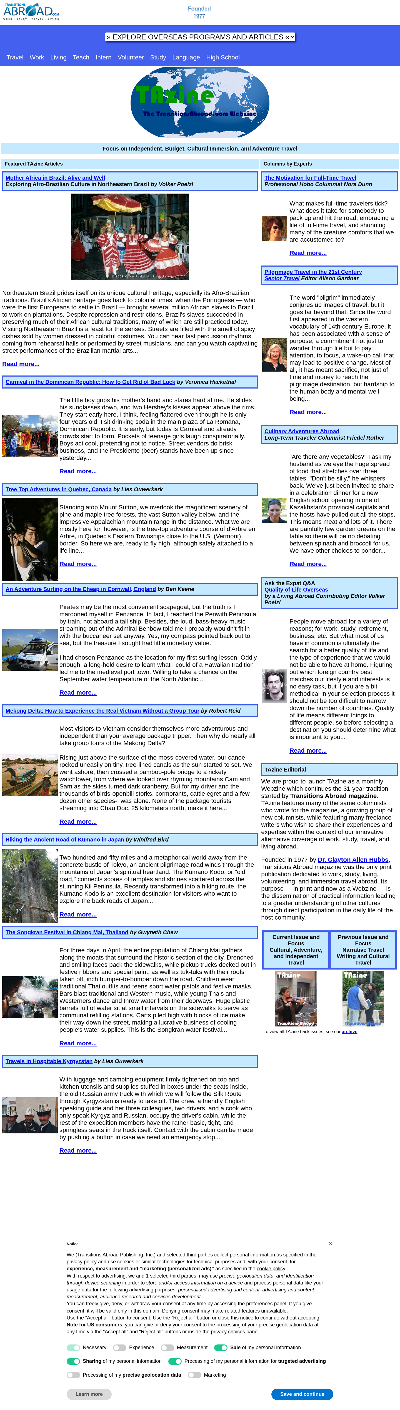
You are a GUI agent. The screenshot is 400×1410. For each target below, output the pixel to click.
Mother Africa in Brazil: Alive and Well (55, 178)
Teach (81, 57)
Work (37, 57)
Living (58, 57)
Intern (103, 57)
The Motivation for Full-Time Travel (310, 178)
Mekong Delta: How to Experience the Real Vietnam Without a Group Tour (102, 711)
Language (186, 57)
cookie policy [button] (271, 1268)
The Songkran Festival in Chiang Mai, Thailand (67, 932)
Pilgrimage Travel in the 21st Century (313, 272)
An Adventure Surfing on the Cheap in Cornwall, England (81, 589)
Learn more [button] (89, 1394)
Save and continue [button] (302, 1394)
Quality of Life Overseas (296, 590)
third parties (183, 1276)
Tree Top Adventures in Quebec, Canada (59, 489)
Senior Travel (281, 278)
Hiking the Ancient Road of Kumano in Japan (65, 840)
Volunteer (131, 57)
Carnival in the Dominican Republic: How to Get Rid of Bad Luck (90, 382)
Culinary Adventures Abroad (301, 431)
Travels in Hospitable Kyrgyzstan (49, 1061)
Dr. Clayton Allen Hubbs (353, 859)
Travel (14, 57)
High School (223, 57)
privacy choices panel (235, 1331)
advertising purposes (152, 1290)
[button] (330, 1243)
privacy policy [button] (82, 1261)
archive (350, 1031)
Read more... (20, 363)
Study (158, 57)
